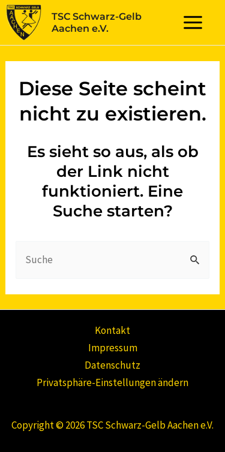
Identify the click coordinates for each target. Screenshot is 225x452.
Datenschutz (112, 365)
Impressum (112, 347)
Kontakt (112, 330)
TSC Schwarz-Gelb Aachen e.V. (97, 22)
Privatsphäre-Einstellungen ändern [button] (112, 382)
